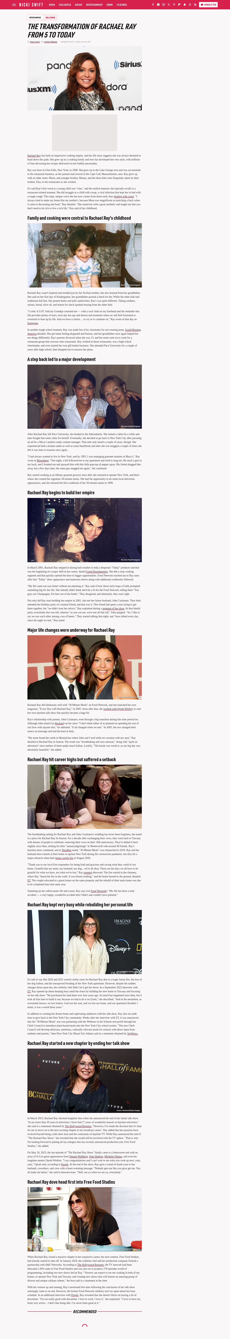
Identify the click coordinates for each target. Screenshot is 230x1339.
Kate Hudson (96, 1156)
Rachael (59, 723)
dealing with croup (124, 196)
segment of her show (113, 608)
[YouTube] (158, 5)
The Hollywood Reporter (90, 1264)
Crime (110, 4)
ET (29, 880)
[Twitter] (168, 5)
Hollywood (50, 17)
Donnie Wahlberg (78, 1156)
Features (122, 4)
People (64, 1164)
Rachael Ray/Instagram (130, 285)
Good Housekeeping (97, 571)
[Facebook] (153, 5)
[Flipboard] (179, 5)
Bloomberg (43, 460)
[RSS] (195, 5)
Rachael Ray (34, 155)
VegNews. (132, 1033)
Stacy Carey (35, 42)
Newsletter (208, 4)
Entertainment (94, 4)
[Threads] (189, 5)
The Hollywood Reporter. (78, 1126)
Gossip (78, 4)
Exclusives (65, 4)
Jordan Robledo (50, 42)
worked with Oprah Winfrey (118, 708)
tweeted (87, 872)
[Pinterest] (174, 5)
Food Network (98, 890)
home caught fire (64, 858)
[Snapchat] (184, 5)
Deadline (66, 850)
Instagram (32, 323)
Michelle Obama (113, 1156)
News (52, 4)
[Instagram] (163, 5)
